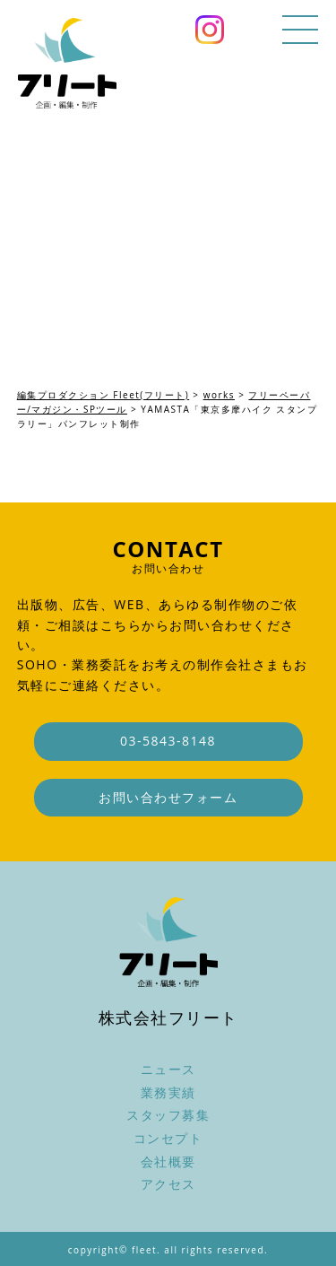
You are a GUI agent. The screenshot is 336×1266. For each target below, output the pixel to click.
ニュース (168, 1069)
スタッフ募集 (168, 1114)
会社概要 (168, 1161)
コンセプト (168, 1138)
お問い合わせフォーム (168, 797)
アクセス (168, 1183)
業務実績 (168, 1092)
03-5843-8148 (168, 740)
